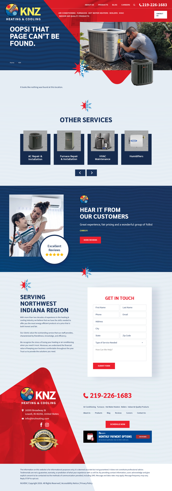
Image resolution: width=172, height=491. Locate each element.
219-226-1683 (154, 5)
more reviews (90, 240)
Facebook (41, 425)
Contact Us (159, 15)
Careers (125, 5)
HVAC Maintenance (103, 147)
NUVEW (23, 483)
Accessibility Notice (70, 483)
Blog (114, 5)
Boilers (114, 13)
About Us (89, 5)
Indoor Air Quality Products (74, 16)
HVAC (121, 13)
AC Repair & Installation (35, 147)
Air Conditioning (67, 13)
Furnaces (82, 13)
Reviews (118, 413)
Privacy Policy (86, 483)
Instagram (47, 425)
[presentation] (80, 173)
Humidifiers (136, 147)
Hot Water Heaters (98, 13)
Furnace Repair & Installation (69, 147)
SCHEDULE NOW (117, 424)
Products (103, 5)
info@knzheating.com (37, 418)
